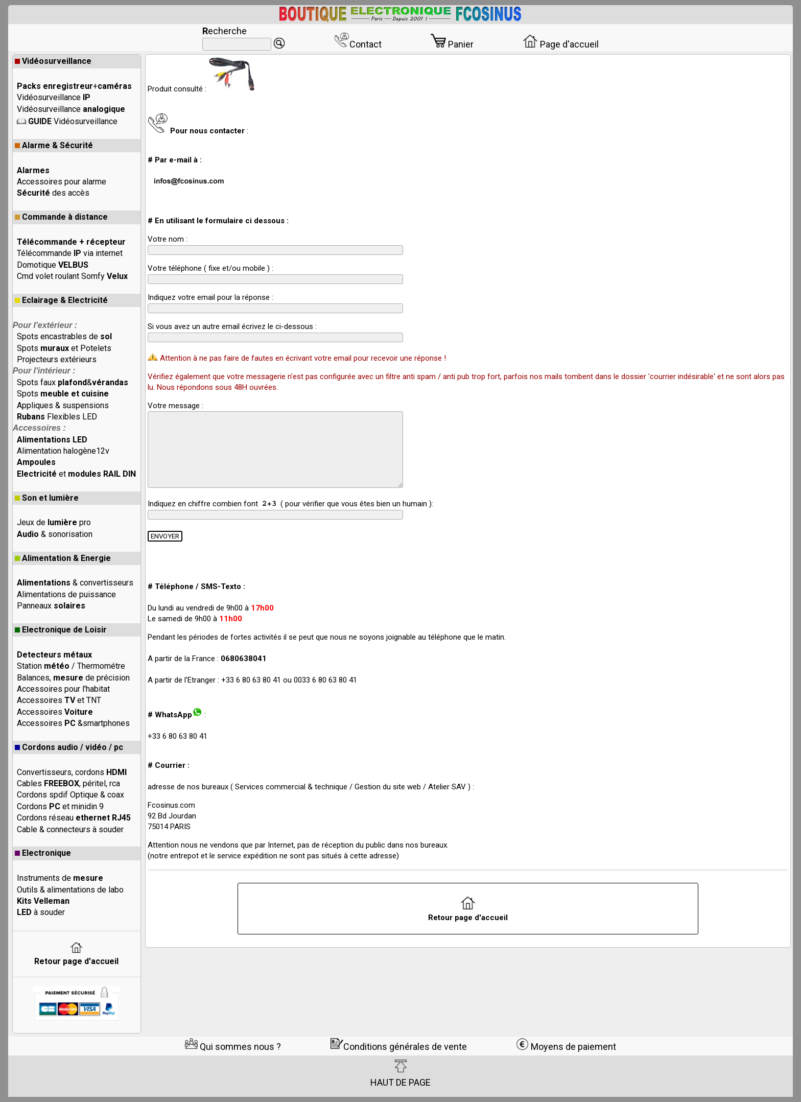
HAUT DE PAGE (400, 1073)
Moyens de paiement (566, 1046)
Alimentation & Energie (63, 558)
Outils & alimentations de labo (70, 890)
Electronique (43, 853)
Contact (358, 44)
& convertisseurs (75, 583)
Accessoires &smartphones (73, 723)
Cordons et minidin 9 (60, 806)
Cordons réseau (74, 818)
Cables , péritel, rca (68, 783)
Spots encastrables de (64, 336)
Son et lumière (47, 498)
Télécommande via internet (70, 253)
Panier (452, 44)
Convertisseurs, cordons (72, 772)
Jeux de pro (54, 522)
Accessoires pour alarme (61, 181)
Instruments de (60, 878)
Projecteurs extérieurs (57, 359)
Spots (63, 393)
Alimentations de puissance (66, 594)
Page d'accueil (561, 44)
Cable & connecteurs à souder (70, 829)
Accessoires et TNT (59, 700)
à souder (41, 912)
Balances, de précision (73, 678)
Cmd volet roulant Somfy (72, 276)
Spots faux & (72, 382)
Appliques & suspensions (63, 405)
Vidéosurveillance (53, 61)
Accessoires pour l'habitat (63, 689)
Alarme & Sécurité (54, 145)
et (76, 474)
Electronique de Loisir (61, 630)
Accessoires (55, 712)
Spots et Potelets (64, 348)
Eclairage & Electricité (61, 300)
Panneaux (51, 606)
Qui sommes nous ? (233, 1046)
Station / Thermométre (71, 666)
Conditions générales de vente (399, 1046)
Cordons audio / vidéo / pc (69, 747)
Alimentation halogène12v (63, 451)
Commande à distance (61, 217)
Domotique (52, 265)
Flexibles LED (57, 416)
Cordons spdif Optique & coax (70, 795)
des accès (53, 193)
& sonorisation (54, 534)
